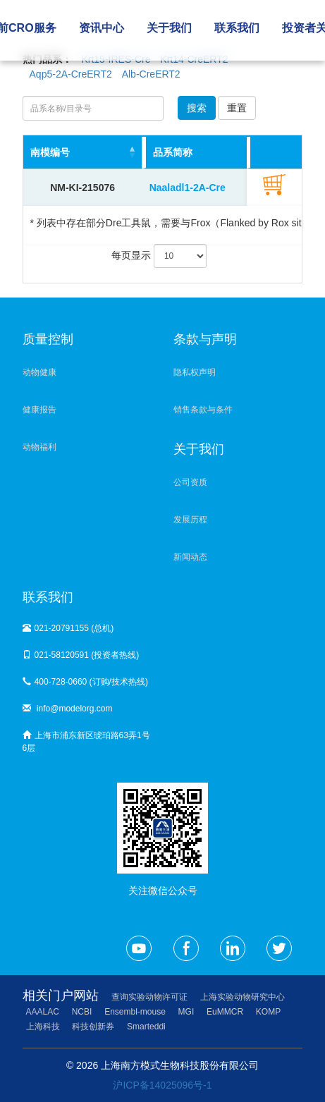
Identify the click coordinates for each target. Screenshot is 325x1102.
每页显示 (159, 256)
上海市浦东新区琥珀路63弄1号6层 (86, 741)
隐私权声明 (194, 372)
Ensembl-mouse (135, 1012)
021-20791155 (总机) (68, 628)
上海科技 (43, 1026)
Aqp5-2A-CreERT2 (71, 74)
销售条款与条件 (203, 410)
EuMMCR (225, 1012)
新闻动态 (190, 557)
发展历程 (190, 520)
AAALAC (42, 1012)
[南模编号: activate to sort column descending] (82, 153)
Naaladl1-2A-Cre (187, 187)
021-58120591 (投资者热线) (81, 655)
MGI (186, 1012)
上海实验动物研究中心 (242, 997)
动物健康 (39, 372)
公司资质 (190, 482)
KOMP (268, 1012)
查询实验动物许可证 (149, 997)
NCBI (82, 1012)
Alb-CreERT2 (151, 74)
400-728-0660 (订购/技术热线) (85, 682)
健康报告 (39, 410)
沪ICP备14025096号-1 (162, 1085)
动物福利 (39, 447)
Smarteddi (146, 1026)
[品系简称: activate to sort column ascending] (210, 153)
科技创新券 (93, 1026)
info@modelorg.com (68, 709)
